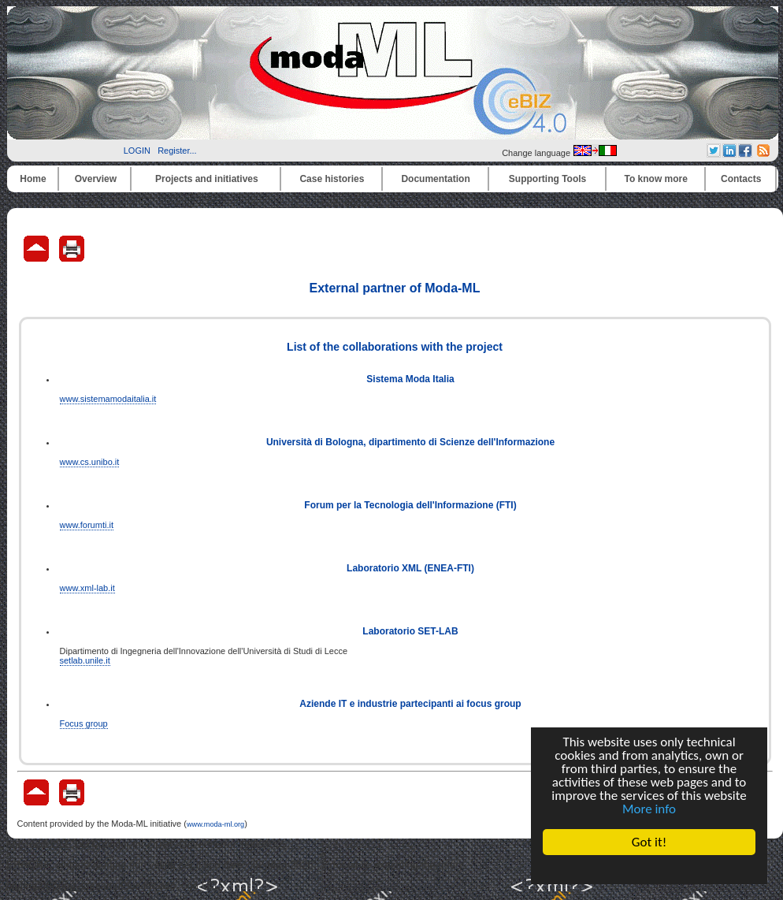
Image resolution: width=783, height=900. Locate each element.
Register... (177, 150)
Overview (96, 178)
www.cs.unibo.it (90, 462)
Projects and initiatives (206, 178)
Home (33, 178)
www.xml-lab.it (87, 588)
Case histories (331, 178)
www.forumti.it (86, 525)
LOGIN (137, 150)
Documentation (435, 178)
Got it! (649, 842)
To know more (656, 178)
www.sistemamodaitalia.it (108, 399)
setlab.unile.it (85, 660)
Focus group (84, 723)
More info (649, 809)
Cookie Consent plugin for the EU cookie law (649, 869)
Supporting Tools (547, 178)
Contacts (741, 178)
